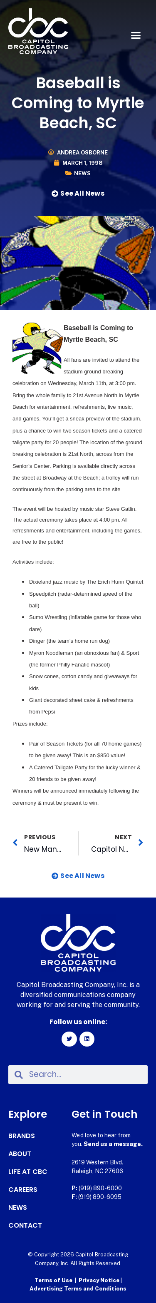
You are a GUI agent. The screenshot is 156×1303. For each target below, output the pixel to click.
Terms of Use (53, 1280)
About (19, 1154)
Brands (21, 1136)
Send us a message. (113, 1144)
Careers (22, 1190)
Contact (25, 1225)
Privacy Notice (100, 1280)
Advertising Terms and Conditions (78, 1289)
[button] (136, 35)
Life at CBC (27, 1172)
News (82, 173)
